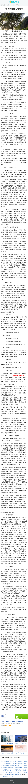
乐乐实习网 (12, 780)
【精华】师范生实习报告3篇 (6, 776)
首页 (8, 5)
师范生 (17, 5)
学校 (12, 5)
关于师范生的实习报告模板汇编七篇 (13, 774)
